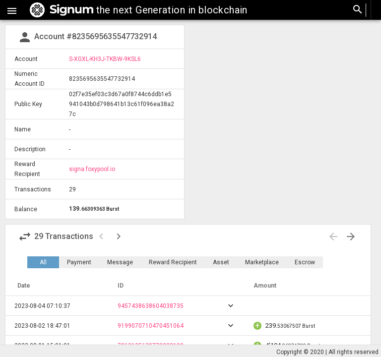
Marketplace (262, 262)
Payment (79, 262)
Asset (221, 262)
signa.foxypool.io (92, 169)
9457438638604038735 (151, 305)
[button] (12, 10)
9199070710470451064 (151, 325)
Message (120, 262)
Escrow (305, 262)
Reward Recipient (173, 262)
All (43, 262)
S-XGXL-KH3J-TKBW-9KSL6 (105, 59)
